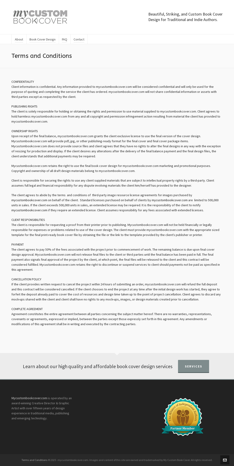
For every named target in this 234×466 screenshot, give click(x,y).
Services (193, 366)
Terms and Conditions (34, 460)
